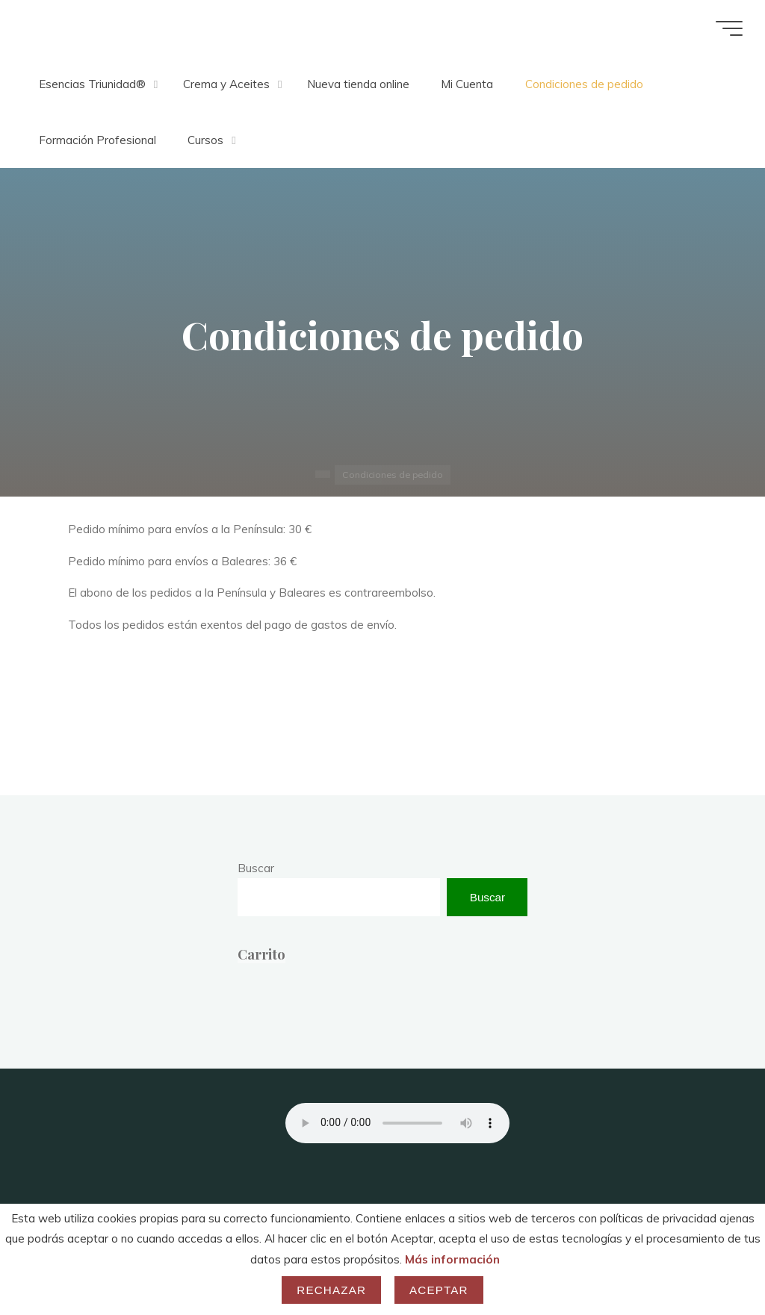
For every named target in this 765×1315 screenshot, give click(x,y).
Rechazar (331, 1290)
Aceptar (438, 1290)
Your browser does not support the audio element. (397, 1123)
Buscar (256, 868)
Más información (452, 1259)
